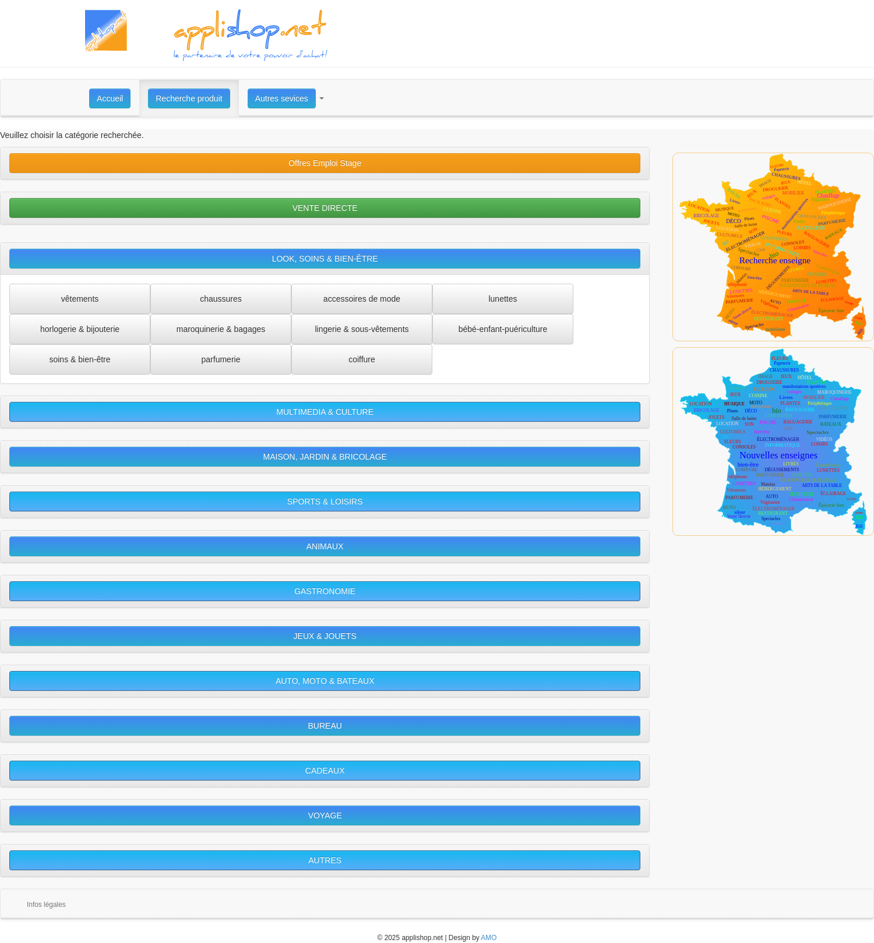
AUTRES (324, 860)
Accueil (110, 98)
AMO (488, 938)
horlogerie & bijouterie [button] (79, 329)
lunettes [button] (502, 298)
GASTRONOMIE (324, 591)
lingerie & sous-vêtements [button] (361, 329)
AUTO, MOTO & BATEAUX (325, 681)
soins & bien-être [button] (79, 359)
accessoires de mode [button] (361, 298)
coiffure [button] (361, 359)
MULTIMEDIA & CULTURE (324, 411)
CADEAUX (325, 770)
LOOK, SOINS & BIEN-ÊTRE (325, 258)
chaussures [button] (221, 298)
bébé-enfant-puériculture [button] (503, 329)
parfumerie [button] (221, 359)
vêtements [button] (80, 298)
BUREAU (325, 725)
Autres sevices (281, 98)
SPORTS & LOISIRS (325, 501)
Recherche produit (189, 98)
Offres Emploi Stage (324, 163)
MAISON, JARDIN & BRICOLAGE (325, 456)
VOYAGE (325, 815)
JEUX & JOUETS (325, 636)
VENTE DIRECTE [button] (325, 208)
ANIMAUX (325, 546)
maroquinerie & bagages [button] (221, 329)
